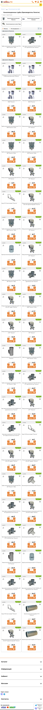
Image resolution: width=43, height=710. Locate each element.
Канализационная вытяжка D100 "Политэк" (31, 485)
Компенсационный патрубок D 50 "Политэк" (31, 639)
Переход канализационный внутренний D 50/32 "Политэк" (11, 101)
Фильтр (5, 28)
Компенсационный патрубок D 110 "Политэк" (31, 614)
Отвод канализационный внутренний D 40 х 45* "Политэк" (32, 332)
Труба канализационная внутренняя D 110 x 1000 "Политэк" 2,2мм (11, 127)
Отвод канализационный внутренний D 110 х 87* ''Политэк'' (31, 409)
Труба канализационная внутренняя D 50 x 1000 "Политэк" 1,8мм (11, 46)
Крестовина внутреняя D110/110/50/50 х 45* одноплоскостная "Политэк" (11, 409)
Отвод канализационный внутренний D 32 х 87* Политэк (32, 229)
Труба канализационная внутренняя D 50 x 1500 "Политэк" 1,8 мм (31, 358)
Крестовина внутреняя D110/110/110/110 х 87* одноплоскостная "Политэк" (31, 383)
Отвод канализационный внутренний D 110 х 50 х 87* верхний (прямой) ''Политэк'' (11, 640)
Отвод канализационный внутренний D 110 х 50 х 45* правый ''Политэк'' (11, 460)
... (6, 8)
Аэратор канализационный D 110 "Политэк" (31, 562)
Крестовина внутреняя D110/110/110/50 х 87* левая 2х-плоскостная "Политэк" (11, 435)
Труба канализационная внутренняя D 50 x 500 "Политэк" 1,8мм (11, 281)
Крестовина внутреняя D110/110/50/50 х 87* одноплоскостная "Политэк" (31, 589)
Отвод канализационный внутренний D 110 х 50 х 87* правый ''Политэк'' (31, 460)
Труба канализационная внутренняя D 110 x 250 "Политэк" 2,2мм (32, 152)
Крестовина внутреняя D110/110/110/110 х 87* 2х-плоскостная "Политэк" (11, 537)
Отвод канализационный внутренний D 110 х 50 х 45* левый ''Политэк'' (31, 512)
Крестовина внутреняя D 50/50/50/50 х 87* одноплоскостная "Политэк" (11, 589)
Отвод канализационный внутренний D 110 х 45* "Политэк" (11, 332)
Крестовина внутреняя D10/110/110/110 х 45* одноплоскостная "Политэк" (11, 512)
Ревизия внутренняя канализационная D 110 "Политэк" (11, 563)
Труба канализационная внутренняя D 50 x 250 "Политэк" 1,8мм (11, 486)
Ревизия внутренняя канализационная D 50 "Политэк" (11, 358)
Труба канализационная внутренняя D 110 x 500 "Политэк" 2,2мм (11, 152)
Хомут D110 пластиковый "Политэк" (9, 203)
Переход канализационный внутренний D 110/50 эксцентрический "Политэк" (11, 75)
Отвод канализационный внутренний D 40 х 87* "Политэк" (32, 255)
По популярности (14, 29)
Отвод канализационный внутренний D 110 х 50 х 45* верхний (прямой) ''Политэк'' (31, 204)
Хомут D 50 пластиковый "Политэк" (9, 613)
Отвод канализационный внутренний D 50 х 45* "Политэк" (32, 178)
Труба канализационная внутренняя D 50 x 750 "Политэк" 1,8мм (11, 383)
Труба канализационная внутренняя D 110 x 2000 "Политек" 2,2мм (32, 306)
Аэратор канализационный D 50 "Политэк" (10, 254)
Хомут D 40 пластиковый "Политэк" (29, 434)
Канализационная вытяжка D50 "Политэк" (31, 536)
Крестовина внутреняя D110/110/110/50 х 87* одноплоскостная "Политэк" (32, 46)
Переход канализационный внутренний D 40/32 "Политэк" (31, 101)
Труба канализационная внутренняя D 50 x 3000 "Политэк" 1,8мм (11, 229)
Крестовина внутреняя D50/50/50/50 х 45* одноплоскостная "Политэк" (31, 281)
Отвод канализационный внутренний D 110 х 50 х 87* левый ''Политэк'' (11, 306)
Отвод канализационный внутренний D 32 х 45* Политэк (11, 178)
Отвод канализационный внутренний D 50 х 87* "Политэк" (32, 127)
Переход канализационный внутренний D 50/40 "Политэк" (31, 75)
